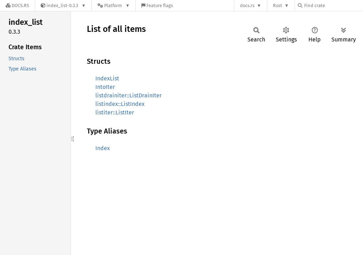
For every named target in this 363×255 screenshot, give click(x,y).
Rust (277, 5)
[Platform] (113, 5)
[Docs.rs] (17, 5)
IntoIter (105, 87)
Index (102, 148)
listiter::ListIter (114, 112)
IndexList (107, 78)
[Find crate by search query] (333, 5)
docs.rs (247, 5)
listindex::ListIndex (120, 104)
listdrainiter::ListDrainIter (128, 95)
